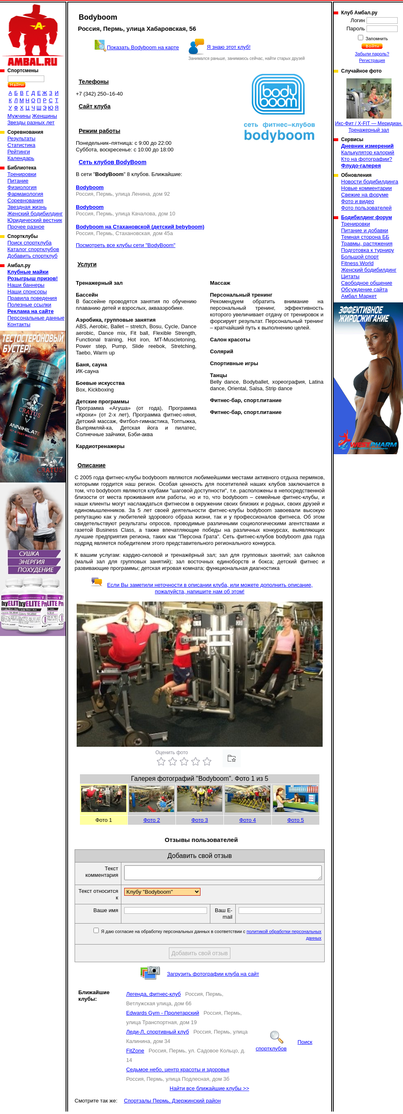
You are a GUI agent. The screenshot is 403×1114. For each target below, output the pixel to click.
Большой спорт (360, 257)
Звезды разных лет (31, 122)
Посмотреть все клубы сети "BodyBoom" (125, 245)
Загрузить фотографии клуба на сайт (213, 976)
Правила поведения (32, 298)
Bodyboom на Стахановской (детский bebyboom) (140, 227)
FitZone (135, 1053)
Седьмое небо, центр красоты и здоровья (178, 1072)
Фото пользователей (366, 208)
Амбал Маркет (359, 296)
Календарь (20, 158)
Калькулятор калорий (367, 152)
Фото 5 (295, 820)
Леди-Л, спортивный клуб (157, 1034)
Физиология (21, 187)
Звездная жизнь (27, 207)
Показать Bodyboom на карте (143, 47)
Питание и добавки (364, 230)
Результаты (21, 138)
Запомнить (376, 38)
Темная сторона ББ (365, 237)
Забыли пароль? (372, 53)
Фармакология (25, 194)
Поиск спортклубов (284, 1047)
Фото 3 (199, 820)
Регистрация (372, 60)
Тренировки (21, 174)
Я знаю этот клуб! (228, 47)
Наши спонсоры (27, 291)
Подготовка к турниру (367, 250)
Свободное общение (366, 283)
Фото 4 (247, 820)
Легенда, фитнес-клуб (153, 996)
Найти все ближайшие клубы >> (209, 1091)
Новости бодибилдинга (369, 181)
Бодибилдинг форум (366, 217)
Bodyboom (90, 187)
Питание (17, 181)
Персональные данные (36, 318)
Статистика (21, 145)
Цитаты (350, 276)
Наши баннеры (25, 285)
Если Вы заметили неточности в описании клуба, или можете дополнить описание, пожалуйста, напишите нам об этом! (201, 588)
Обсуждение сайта (364, 289)
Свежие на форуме (365, 195)
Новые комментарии (366, 188)
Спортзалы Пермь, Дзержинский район (172, 1103)
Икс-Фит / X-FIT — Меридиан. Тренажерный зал (368, 105)
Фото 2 (151, 820)
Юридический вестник (34, 220)
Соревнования (25, 200)
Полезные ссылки (29, 305)
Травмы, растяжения (366, 243)
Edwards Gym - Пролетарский (162, 1015)
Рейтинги (18, 152)
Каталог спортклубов (33, 249)
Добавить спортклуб (32, 256)
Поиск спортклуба (29, 243)
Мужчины (19, 116)
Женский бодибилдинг (35, 213)
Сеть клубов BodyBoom (112, 162)
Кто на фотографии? (366, 159)
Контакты (18, 324)
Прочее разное (25, 227)
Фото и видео (357, 201)
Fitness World (357, 263)
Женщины (44, 116)
